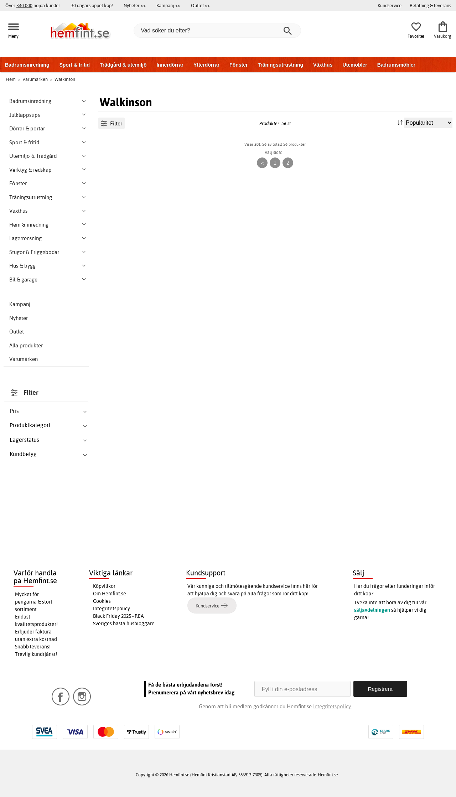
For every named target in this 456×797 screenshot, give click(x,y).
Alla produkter (26, 345)
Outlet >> (200, 5)
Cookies (102, 601)
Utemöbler (354, 65)
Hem (11, 79)
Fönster (238, 65)
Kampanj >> (168, 5)
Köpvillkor (104, 586)
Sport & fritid (74, 65)
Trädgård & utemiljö (123, 65)
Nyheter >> (135, 5)
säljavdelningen (372, 610)
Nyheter (18, 318)
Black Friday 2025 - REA (118, 616)
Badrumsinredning (27, 65)
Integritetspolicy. (332, 706)
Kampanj (19, 304)
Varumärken (23, 359)
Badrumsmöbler (396, 65)
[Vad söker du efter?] (217, 31)
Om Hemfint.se (109, 593)
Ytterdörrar (206, 65)
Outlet (16, 331)
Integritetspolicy (111, 608)
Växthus (322, 65)
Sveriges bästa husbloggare (124, 623)
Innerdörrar (169, 65)
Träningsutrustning (280, 65)
